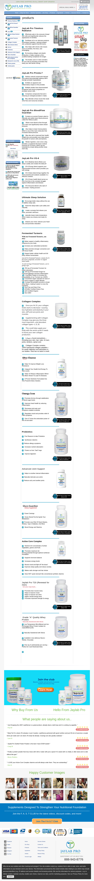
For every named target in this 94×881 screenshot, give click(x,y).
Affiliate (39, 856)
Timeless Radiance (14, 21)
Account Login (28, 856)
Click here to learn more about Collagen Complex (64, 326)
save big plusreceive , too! (12, 145)
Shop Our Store (24, 12)
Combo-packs (11, 66)
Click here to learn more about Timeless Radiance (64, 50)
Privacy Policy (41, 850)
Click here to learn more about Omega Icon (64, 420)
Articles (67, 12)
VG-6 (10, 31)
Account (75, 2)
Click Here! (13, 148)
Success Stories (76, 12)
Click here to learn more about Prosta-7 (64, 95)
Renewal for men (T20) (13, 61)
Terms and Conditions (43, 847)
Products (52, 12)
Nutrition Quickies (36, 12)
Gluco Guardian (12, 54)
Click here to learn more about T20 (64, 607)
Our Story (45, 12)
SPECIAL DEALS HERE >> (67, 7)
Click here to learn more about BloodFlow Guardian (63, 132)
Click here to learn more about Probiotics (64, 458)
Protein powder (11, 63)
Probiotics (10, 49)
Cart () (85, 2)
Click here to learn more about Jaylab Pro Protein (64, 643)
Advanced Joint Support (14, 52)
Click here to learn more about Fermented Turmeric (64, 249)
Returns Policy (41, 853)
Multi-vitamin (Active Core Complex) (12, 58)
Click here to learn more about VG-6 (64, 176)
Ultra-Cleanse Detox (13, 44)
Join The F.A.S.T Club (47, 821)
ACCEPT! (10, 876)
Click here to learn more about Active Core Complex (64, 561)
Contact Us (85, 12)
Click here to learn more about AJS (64, 496)
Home (16, 12)
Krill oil (9, 47)
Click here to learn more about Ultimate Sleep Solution (64, 211)
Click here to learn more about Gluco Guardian (64, 532)
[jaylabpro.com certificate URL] (14, 79)
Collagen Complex (12, 42)
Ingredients (60, 12)
